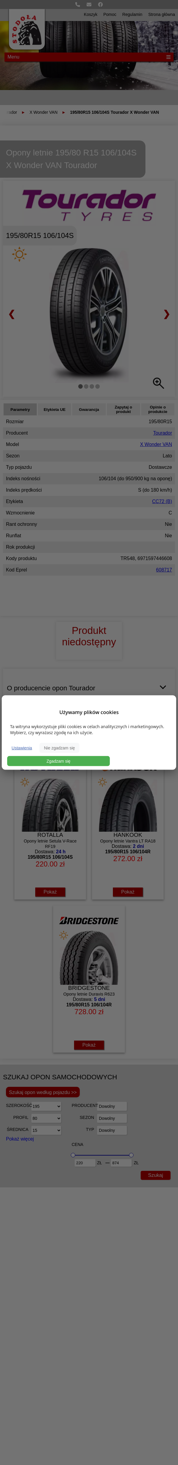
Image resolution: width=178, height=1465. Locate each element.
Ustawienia (22, 748)
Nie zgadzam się (59, 748)
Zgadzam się (58, 761)
